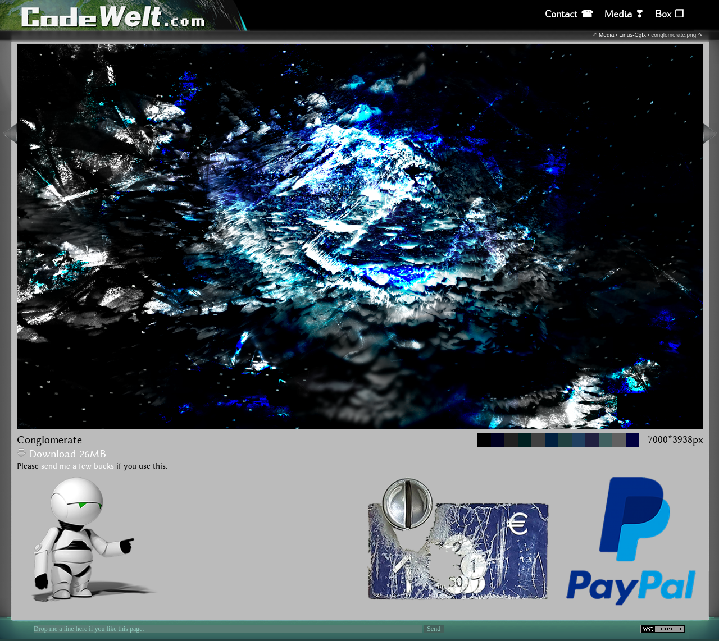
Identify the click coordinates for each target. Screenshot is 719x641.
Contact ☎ (569, 14)
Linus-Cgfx (632, 35)
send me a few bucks (77, 466)
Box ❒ (669, 14)
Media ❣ (624, 14)
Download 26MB (61, 454)
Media (606, 35)
